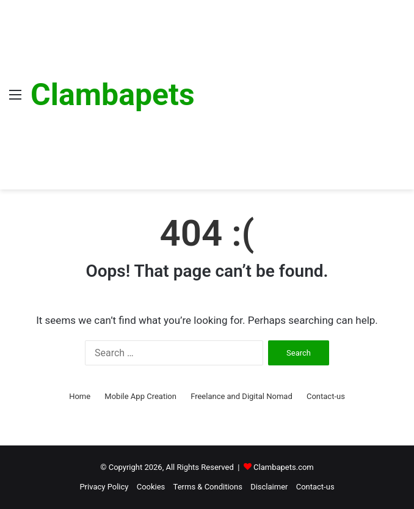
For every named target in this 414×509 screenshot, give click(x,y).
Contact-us (326, 396)
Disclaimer (269, 486)
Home (79, 396)
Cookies (151, 486)
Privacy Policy (103, 486)
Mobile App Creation (140, 396)
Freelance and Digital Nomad (241, 396)
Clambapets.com (283, 467)
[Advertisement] (300, 91)
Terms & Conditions (207, 486)
